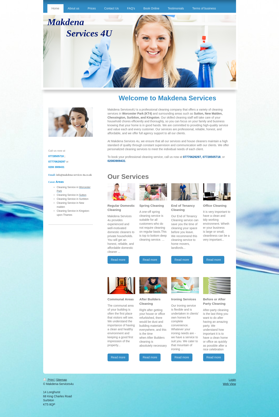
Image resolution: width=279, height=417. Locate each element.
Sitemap (61, 379)
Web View (229, 384)
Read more (118, 259)
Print (49, 379)
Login (232, 379)
